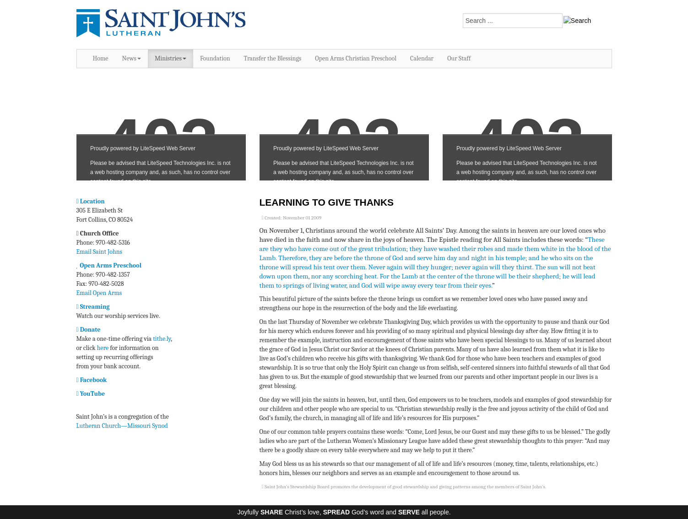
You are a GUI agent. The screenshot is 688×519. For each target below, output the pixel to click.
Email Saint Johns (99, 252)
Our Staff (459, 58)
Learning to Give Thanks (327, 202)
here (102, 348)
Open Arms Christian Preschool (355, 58)
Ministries (170, 58)
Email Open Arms (99, 293)
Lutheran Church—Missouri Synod (122, 426)
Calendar (421, 58)
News (131, 58)
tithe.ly (162, 339)
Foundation (215, 58)
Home (100, 58)
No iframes (161, 128)
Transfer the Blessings (273, 58)
